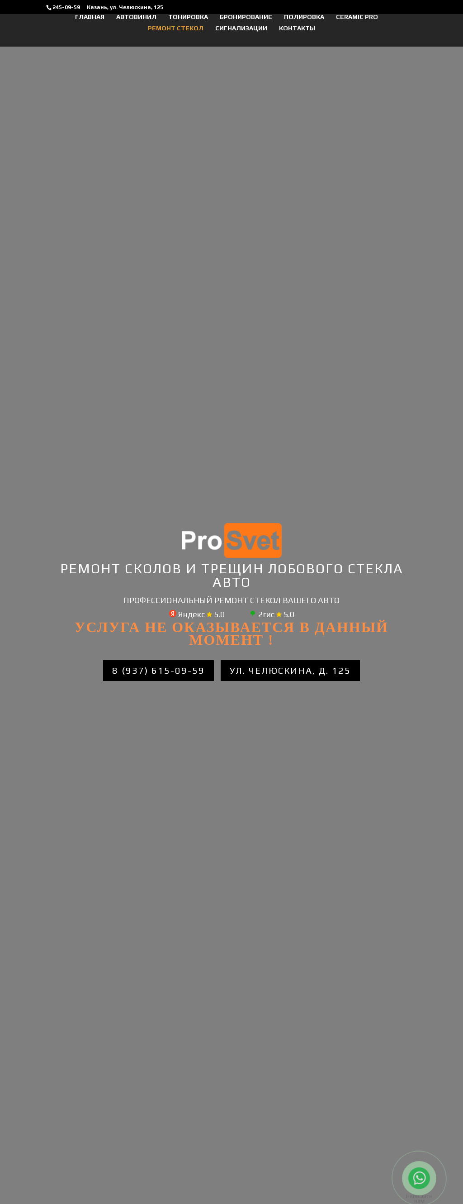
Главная (89, 17)
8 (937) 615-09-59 (158, 670)
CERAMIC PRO (357, 17)
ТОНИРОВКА (188, 17)
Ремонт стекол (175, 28)
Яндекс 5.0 (197, 614)
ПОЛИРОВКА (304, 17)
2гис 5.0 (271, 614)
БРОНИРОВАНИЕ (246, 17)
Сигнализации (241, 28)
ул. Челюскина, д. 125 (290, 670)
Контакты (297, 28)
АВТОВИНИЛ (136, 17)
